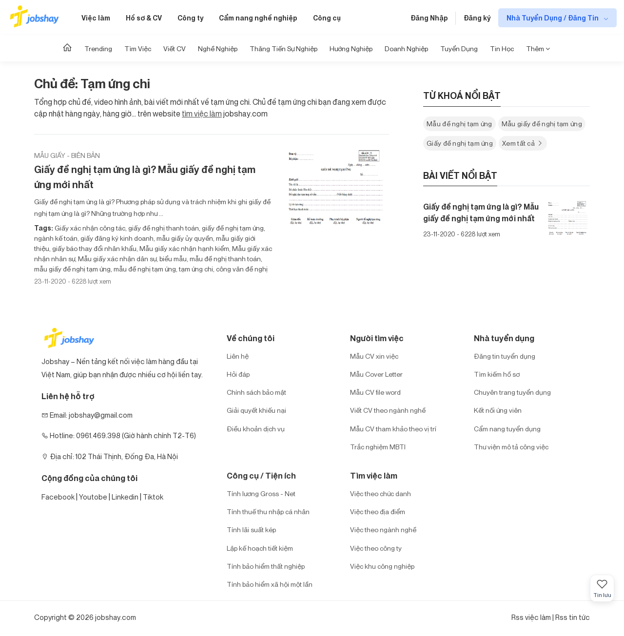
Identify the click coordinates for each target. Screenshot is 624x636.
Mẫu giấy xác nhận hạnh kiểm (183, 248)
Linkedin (125, 497)
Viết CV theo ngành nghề (388, 410)
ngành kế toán (56, 238)
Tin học (502, 48)
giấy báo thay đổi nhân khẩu (93, 248)
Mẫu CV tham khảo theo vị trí (393, 429)
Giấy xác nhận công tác (90, 228)
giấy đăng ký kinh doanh (116, 238)
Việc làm (95, 18)
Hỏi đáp (238, 374)
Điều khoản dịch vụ (256, 429)
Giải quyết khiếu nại (256, 410)
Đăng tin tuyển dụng (504, 356)
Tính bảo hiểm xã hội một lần (269, 584)
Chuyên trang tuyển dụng (512, 392)
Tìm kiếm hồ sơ (497, 374)
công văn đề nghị (241, 269)
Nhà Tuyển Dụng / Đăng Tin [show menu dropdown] (553, 18)
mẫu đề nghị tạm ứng (144, 269)
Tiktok (153, 497)
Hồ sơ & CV (144, 18)
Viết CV (174, 48)
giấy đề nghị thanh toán (163, 228)
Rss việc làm (531, 617)
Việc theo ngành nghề (383, 529)
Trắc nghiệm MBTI (378, 447)
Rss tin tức (572, 617)
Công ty (190, 18)
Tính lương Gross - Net (261, 493)
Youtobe (93, 497)
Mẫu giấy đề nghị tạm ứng (542, 123)
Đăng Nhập (429, 18)
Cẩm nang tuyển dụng (507, 429)
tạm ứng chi (195, 269)
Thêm (538, 48)
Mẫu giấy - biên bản (67, 155)
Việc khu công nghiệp (382, 566)
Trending (98, 48)
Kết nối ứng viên (498, 410)
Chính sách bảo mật (256, 392)
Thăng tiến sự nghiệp (283, 48)
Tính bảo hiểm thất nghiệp (266, 566)
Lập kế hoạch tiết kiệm (260, 548)
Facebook (58, 497)
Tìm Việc (137, 48)
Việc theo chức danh (380, 493)
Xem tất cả (523, 143)
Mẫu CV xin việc (374, 356)
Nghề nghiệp (217, 48)
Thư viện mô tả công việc (511, 447)
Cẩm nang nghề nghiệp (258, 18)
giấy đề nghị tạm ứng (232, 228)
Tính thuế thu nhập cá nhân (268, 511)
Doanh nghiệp (406, 48)
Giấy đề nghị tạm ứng (460, 143)
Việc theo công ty (376, 548)
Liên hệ (238, 356)
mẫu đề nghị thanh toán (224, 258)
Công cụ (327, 18)
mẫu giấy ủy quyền (184, 238)
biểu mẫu (172, 258)
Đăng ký (477, 18)
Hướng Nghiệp (351, 48)
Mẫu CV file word (375, 392)
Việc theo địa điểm (377, 511)
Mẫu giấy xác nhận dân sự (116, 258)
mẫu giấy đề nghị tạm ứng (72, 269)
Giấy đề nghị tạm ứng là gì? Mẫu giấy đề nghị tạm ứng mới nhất (144, 177)
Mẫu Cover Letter (376, 374)
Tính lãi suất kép (251, 529)
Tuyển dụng (459, 48)
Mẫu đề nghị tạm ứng (459, 123)
